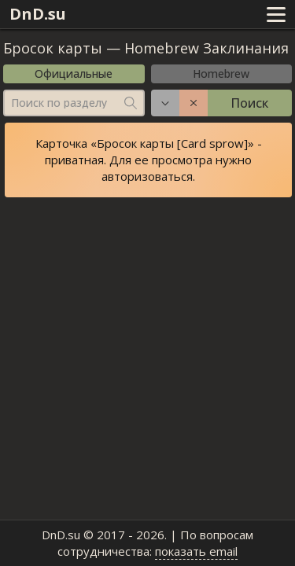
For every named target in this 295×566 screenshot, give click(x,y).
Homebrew (221, 73)
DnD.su (37, 13)
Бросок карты (52, 48)
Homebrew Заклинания (206, 48)
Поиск (249, 103)
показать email (196, 551)
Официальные (73, 73)
